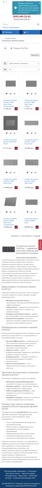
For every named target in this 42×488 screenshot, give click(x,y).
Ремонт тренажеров (11, 27)
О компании (32, 471)
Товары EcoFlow (10, 38)
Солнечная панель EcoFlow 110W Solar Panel (31, 142)
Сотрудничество (11, 476)
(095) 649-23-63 (21, 16)
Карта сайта (22, 476)
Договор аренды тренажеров (15, 471)
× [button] (39, 3)
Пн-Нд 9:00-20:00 (22, 19)
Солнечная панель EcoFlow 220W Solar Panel (31, 181)
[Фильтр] (40, 244)
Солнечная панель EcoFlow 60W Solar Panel (10, 142)
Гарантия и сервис (28, 473)
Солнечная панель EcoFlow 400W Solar (31, 221)
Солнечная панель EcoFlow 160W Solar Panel (10, 181)
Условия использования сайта (24, 478)
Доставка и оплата (13, 473)
